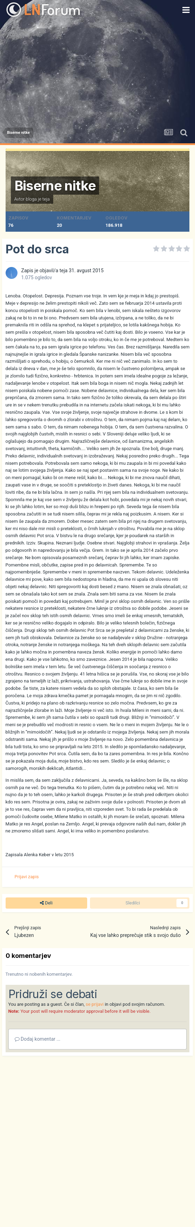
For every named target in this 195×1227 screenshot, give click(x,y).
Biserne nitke (55, 186)
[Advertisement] (97, 72)
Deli (46, 903)
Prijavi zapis (27, 876)
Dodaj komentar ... (38, 1039)
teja (46, 199)
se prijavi (95, 1004)
